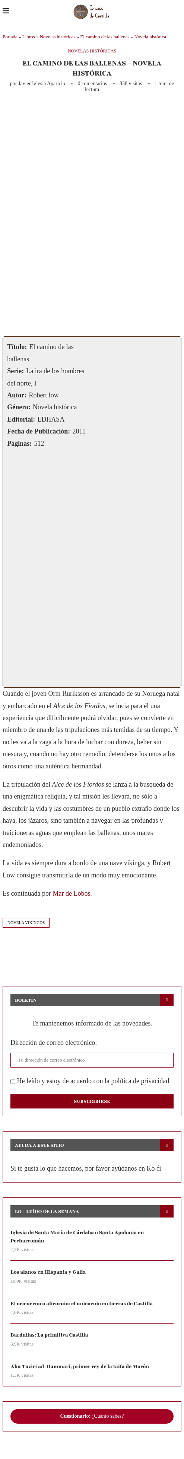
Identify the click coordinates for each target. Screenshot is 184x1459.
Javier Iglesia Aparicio (41, 83)
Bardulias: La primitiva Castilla (50, 1336)
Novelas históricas (58, 36)
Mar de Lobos (71, 893)
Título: (17, 347)
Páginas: (19, 443)
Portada (10, 36)
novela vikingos (26, 922)
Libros (28, 36)
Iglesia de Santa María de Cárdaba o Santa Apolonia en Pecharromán (79, 1236)
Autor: (16, 395)
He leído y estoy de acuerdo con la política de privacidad (89, 1081)
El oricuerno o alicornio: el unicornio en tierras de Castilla (83, 1304)
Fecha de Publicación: (38, 431)
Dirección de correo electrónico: (53, 1042)
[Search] (177, 11)
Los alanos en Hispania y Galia (49, 1272)
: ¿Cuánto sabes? (92, 1417)
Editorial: (21, 419)
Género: (19, 407)
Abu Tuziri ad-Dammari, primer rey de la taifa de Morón (81, 1367)
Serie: (15, 371)
